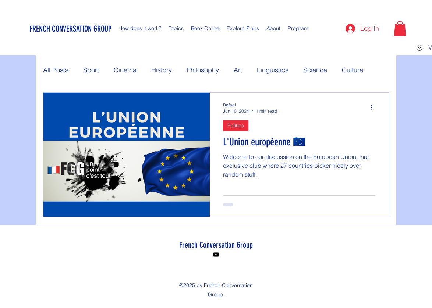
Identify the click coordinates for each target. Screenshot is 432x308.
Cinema (125, 70)
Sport (91, 70)
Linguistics (272, 70)
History (161, 70)
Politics (235, 125)
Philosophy (203, 70)
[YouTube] (216, 254)
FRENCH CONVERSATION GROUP (70, 29)
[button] (400, 28)
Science (315, 70)
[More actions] (374, 107)
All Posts (55, 70)
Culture (352, 70)
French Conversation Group (216, 245)
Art (238, 70)
